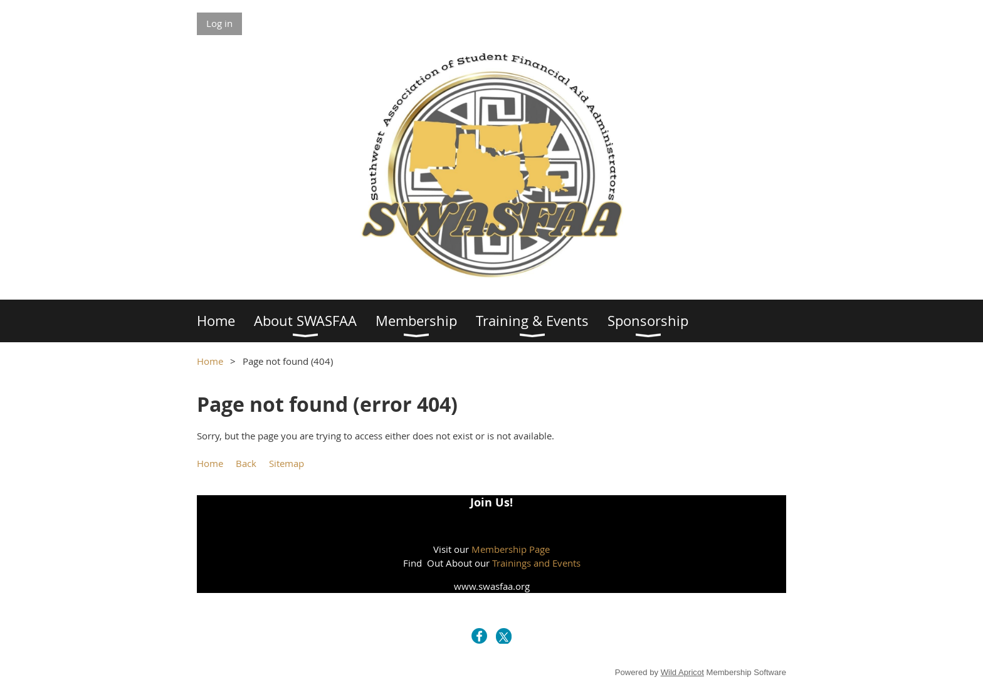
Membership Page (510, 549)
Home (210, 361)
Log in (219, 23)
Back (246, 463)
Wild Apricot (682, 672)
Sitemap (286, 463)
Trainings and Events (536, 563)
